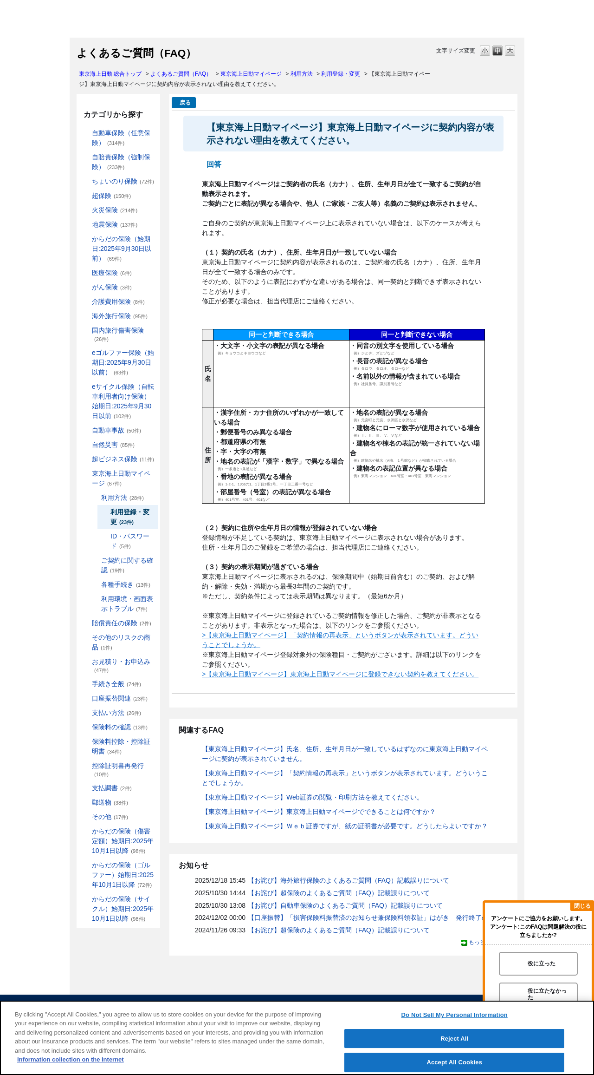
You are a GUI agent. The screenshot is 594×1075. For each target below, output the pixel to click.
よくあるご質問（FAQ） (181, 74)
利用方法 (302, 74)
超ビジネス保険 (123, 459)
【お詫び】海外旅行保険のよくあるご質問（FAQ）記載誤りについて (348, 880)
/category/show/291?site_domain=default (85, 387)
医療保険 (112, 272)
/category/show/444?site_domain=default (94, 585)
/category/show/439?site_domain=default (85, 474)
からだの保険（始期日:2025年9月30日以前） (121, 248)
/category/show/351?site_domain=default (85, 766)
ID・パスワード (129, 541)
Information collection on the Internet (70, 1059)
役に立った (541, 963)
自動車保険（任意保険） (121, 137)
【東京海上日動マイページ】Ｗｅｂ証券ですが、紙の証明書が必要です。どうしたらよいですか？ (345, 826)
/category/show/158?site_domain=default (85, 287)
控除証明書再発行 (118, 769)
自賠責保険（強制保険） (121, 161)
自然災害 (113, 444)
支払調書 (112, 788)
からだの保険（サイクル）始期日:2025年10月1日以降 (123, 908)
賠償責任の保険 (121, 623)
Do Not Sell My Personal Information (454, 1014)
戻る (185, 102)
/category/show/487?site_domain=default (85, 899)
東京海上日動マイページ (251, 74)
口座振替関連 (120, 698)
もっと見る (483, 942)
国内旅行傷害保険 (118, 334)
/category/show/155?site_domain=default (85, 273)
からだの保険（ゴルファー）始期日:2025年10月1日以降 (123, 874)
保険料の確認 (120, 727)
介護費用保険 (118, 301)
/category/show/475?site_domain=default (85, 865)
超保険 (111, 195)
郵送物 (110, 802)
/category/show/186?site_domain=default (85, 181)
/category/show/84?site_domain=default (85, 239)
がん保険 (112, 287)
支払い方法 (116, 712)
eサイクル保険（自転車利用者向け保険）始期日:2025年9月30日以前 (123, 401)
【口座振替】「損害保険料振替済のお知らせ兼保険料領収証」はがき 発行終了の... (371, 917)
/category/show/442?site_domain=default (94, 560)
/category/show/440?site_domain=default (94, 498)
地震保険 (114, 224)
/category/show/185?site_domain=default (85, 157)
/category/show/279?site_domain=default (85, 353)
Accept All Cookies (454, 1062)
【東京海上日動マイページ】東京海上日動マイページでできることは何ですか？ (319, 811)
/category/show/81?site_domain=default (85, 316)
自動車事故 (116, 430)
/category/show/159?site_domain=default (85, 445)
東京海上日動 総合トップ (110, 74)
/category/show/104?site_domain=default (85, 196)
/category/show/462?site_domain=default (85, 831)
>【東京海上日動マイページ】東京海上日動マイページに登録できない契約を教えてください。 (340, 674)
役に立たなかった (547, 994)
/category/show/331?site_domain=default (85, 459)
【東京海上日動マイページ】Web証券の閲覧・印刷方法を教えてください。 (312, 797)
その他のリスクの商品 (121, 642)
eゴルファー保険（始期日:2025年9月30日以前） (123, 362)
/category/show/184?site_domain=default (85, 133)
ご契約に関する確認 (127, 565)
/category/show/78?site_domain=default (85, 330)
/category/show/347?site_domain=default (85, 742)
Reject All (454, 1038)
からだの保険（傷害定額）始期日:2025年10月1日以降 (123, 840)
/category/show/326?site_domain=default (85, 430)
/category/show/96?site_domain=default (85, 210)
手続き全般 (116, 684)
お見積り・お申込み (121, 665)
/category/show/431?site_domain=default (85, 302)
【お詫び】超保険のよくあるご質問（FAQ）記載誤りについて (339, 893)
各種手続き (125, 584)
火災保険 (114, 210)
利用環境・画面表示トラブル (127, 603)
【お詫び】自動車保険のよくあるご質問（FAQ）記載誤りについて (345, 905)
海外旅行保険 (120, 316)
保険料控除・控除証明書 (121, 746)
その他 (110, 816)
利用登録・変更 (340, 74)
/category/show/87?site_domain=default (85, 224)
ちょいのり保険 (123, 181)
